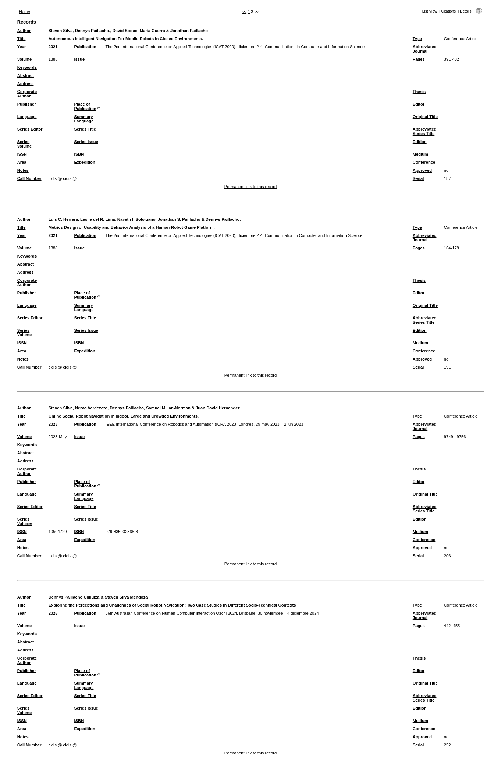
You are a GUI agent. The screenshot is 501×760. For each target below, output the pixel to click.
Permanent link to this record (250, 186)
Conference (424, 162)
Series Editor (30, 129)
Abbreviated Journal (425, 49)
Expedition (84, 162)
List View (429, 11)
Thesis (419, 91)
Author (24, 30)
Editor (418, 104)
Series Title (85, 129)
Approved (422, 170)
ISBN (79, 154)
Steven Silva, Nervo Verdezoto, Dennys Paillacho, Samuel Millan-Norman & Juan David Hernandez (144, 408)
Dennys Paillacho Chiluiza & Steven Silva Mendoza (98, 597)
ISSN (22, 154)
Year (21, 47)
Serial (418, 178)
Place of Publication (85, 106)
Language (27, 116)
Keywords (27, 67)
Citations (448, 11)
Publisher (26, 104)
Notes (23, 170)
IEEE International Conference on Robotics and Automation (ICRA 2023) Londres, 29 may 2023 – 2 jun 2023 (204, 424)
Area (21, 162)
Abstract (25, 75)
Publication (85, 47)
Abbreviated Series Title (425, 131)
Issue (79, 59)
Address (25, 83)
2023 (53, 424)
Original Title (425, 116)
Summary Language (84, 118)
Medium (420, 154)
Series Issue (86, 141)
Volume (24, 59)
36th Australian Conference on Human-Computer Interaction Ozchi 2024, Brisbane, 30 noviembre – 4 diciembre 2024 (212, 613)
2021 (53, 47)
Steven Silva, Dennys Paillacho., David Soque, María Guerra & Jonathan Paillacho (128, 30)
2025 (53, 613)
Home (24, 11)
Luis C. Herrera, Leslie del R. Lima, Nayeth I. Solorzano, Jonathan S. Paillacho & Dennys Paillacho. (145, 219)
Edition (420, 141)
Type (417, 38)
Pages (419, 59)
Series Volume (24, 143)
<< (244, 11)
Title (21, 38)
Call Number (29, 178)
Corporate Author (27, 93)
